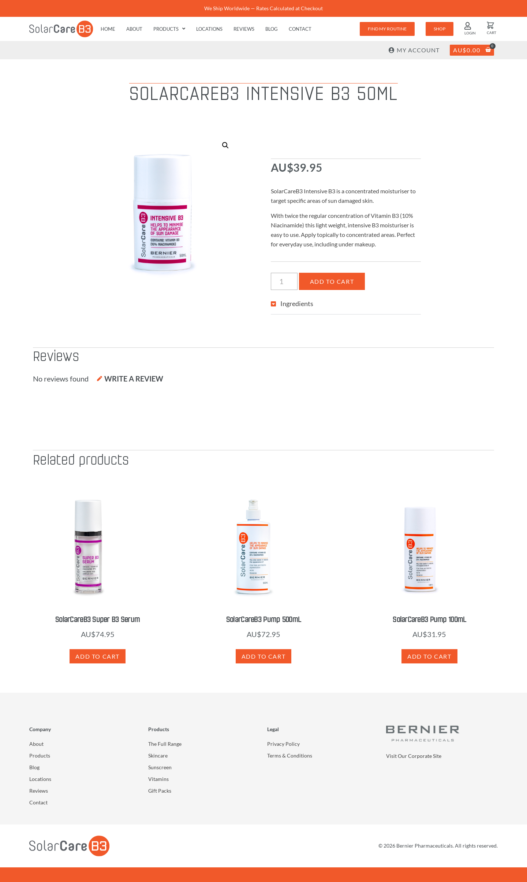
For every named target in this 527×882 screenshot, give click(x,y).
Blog (271, 29)
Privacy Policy (283, 744)
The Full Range (165, 744)
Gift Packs (159, 791)
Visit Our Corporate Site (413, 756)
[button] (225, 145)
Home (108, 29)
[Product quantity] (284, 281)
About (134, 29)
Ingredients (296, 303)
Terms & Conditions (289, 755)
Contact (300, 29)
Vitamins (158, 779)
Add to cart (332, 281)
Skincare (158, 755)
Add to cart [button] (97, 656)
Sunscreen (160, 767)
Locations (209, 29)
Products (169, 29)
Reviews (243, 29)
